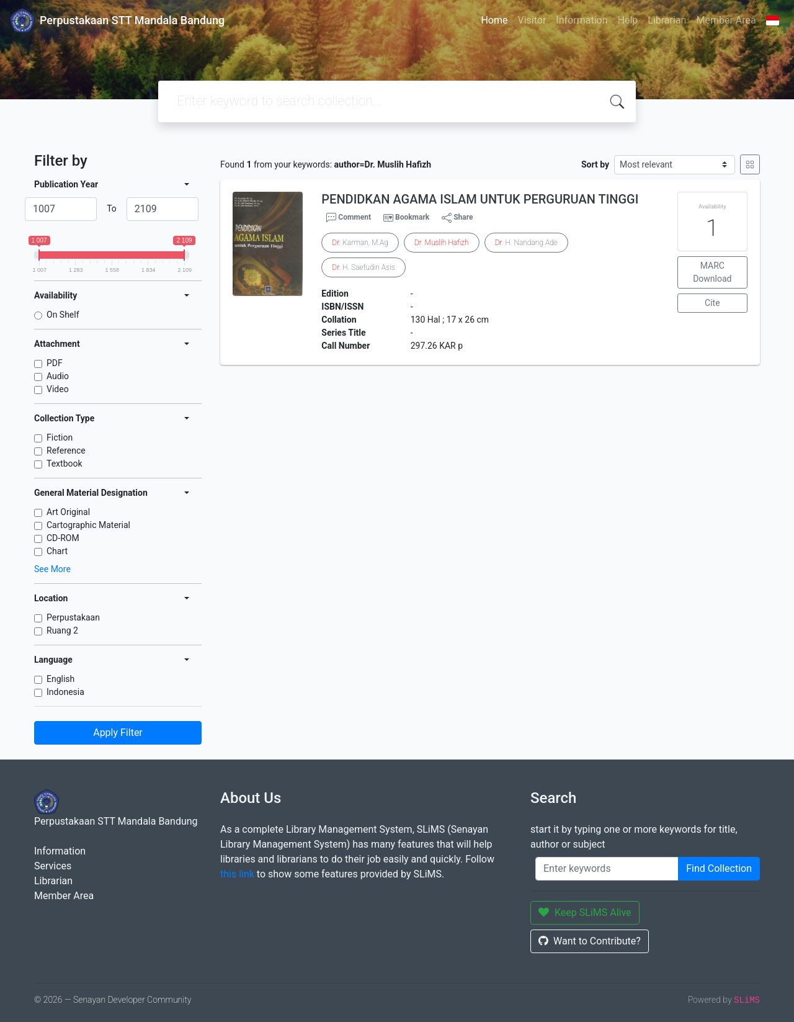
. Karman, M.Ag (360, 242)
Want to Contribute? (589, 941)
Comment (348, 218)
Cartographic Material (88, 525)
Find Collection (719, 868)
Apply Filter (118, 732)
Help (627, 20)
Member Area (726, 20)
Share (457, 218)
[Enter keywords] (607, 869)
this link (237, 874)
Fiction (60, 437)
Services (52, 866)
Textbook (65, 463)
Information (581, 20)
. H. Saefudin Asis (363, 267)
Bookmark (412, 217)
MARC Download (712, 272)
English (60, 679)
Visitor (532, 20)
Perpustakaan (73, 617)
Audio (58, 376)
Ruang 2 (62, 630)
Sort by (595, 164)
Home (494, 20)
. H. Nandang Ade (526, 242)
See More (52, 569)
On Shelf (63, 315)
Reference (66, 450)
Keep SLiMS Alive (584, 912)
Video (58, 389)
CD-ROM (63, 538)
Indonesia (65, 692)
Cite (712, 303)
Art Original (68, 512)
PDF (55, 363)
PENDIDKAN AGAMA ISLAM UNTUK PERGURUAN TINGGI (479, 199)
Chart (57, 551)
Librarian (667, 20)
